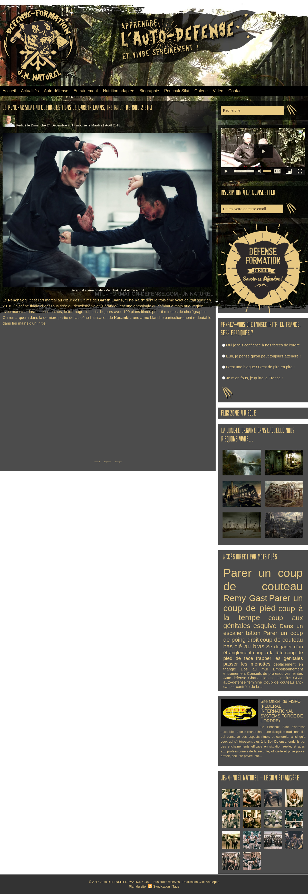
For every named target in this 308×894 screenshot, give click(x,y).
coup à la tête (268, 652)
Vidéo (218, 91)
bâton (253, 633)
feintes (297, 673)
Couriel (87, 461)
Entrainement (85, 91)
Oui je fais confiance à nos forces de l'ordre (263, 345)
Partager (127, 461)
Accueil (9, 91)
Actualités (30, 91)
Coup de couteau (279, 682)
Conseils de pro (260, 673)
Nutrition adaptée (118, 91)
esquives (282, 673)
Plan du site (138, 886)
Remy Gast (245, 598)
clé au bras (249, 646)
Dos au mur (254, 669)
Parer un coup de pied (263, 603)
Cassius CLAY (290, 678)
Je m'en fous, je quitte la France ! (254, 378)
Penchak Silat (176, 91)
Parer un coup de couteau (263, 579)
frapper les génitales (279, 658)
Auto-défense (56, 91)
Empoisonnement (288, 669)
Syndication (161, 886)
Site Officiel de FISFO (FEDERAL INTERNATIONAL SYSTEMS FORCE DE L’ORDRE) (280, 710)
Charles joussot (262, 678)
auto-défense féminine (242, 682)
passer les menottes (246, 664)
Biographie (149, 91)
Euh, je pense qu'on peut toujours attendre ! (263, 356)
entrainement (234, 673)
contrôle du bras (250, 686)
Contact (235, 91)
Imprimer (106, 461)
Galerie (201, 91)
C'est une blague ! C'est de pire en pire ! (260, 367)
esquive (264, 626)
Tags (175, 886)
